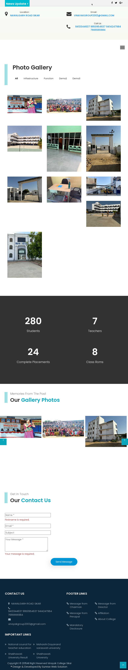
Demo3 (76, 78)
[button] (122, 46)
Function (49, 78)
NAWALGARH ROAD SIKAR (24, 603)
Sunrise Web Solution (39, 666)
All (16, 78)
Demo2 (63, 78)
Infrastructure (30, 78)
